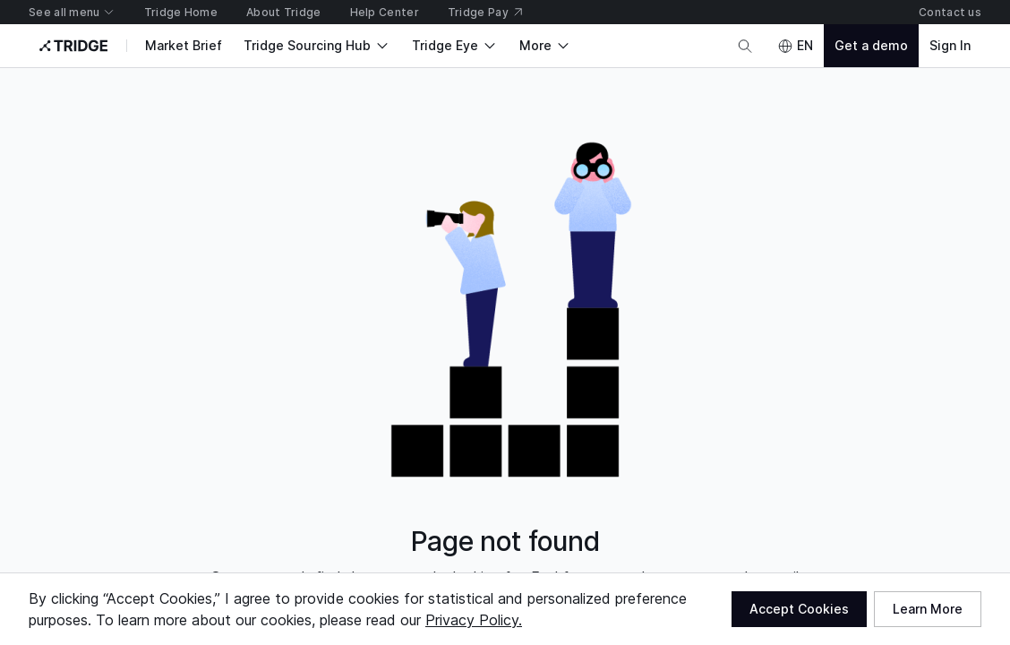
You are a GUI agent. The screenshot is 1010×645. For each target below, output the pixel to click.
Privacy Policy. (473, 620)
